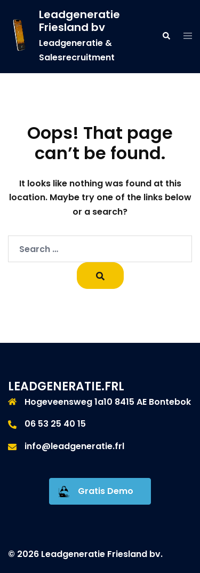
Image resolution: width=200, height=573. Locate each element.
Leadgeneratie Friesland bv (79, 21)
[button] (166, 36)
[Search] (100, 275)
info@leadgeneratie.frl (74, 446)
